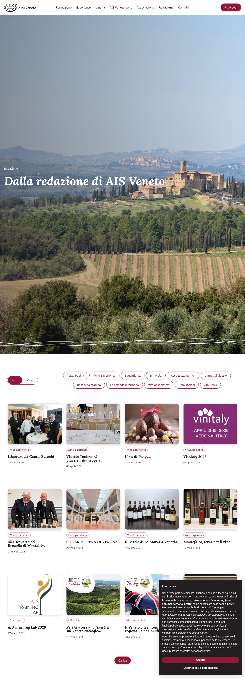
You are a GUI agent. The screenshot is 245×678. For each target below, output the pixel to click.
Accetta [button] (200, 659)
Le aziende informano (124, 385)
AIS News (210, 385)
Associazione (145, 7)
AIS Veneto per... (121, 7)
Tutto (15, 380)
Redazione (166, 7)
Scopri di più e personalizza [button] (201, 667)
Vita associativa (158, 385)
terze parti (219, 607)
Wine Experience (104, 375)
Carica (122, 660)
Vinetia (100, 7)
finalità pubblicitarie (173, 625)
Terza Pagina (75, 375)
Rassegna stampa (89, 385)
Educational (133, 375)
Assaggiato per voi (183, 375)
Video (30, 380)
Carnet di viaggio (216, 375)
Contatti (183, 7)
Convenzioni (187, 385)
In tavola (156, 375)
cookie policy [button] (226, 603)
